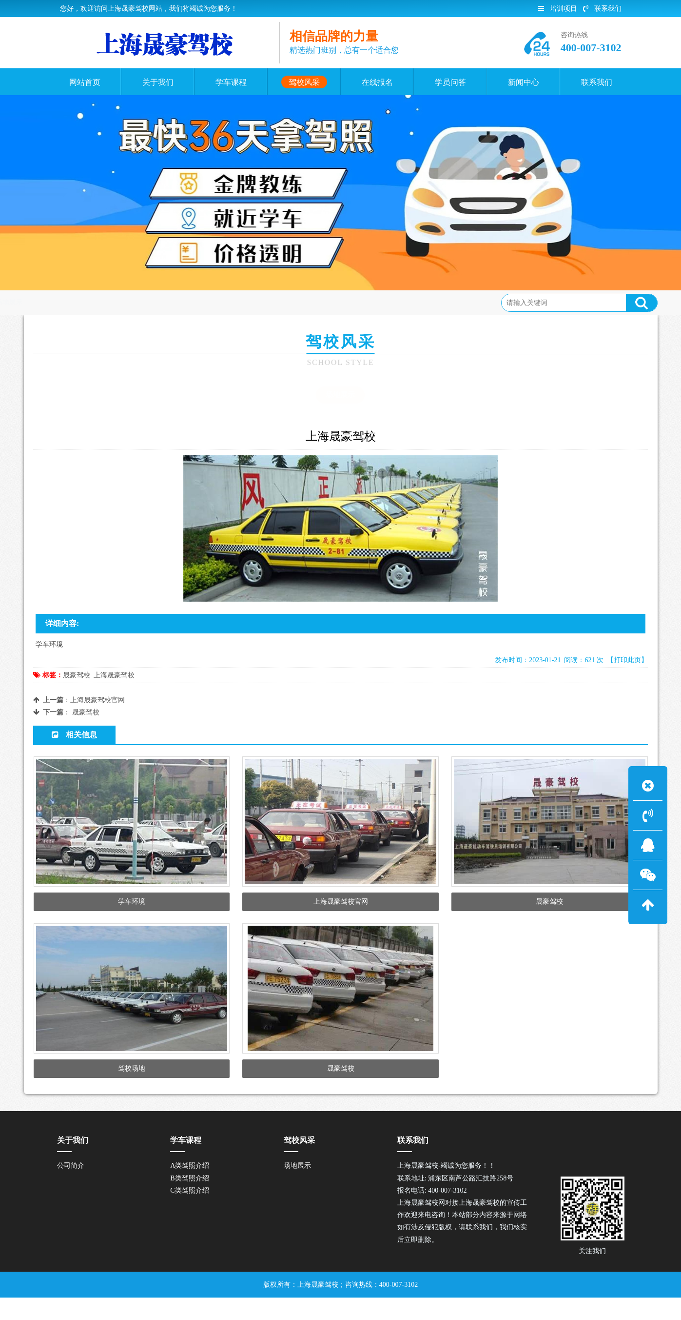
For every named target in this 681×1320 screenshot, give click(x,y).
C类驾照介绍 (189, 1213)
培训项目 (557, 8)
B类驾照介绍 (189, 1200)
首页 (73, 302)
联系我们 (602, 8)
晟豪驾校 (76, 675)
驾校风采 (105, 302)
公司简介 (70, 1188)
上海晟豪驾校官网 (97, 700)
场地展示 (145, 302)
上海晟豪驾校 (114, 675)
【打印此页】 (627, 660)
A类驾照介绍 (189, 1188)
